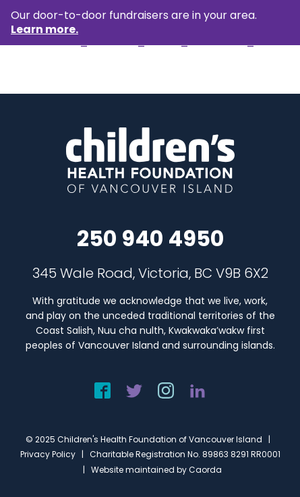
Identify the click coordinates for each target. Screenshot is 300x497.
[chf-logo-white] (53, 69)
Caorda (205, 469)
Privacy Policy (48, 454)
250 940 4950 (150, 238)
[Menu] (270, 70)
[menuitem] (270, 70)
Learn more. (44, 29)
